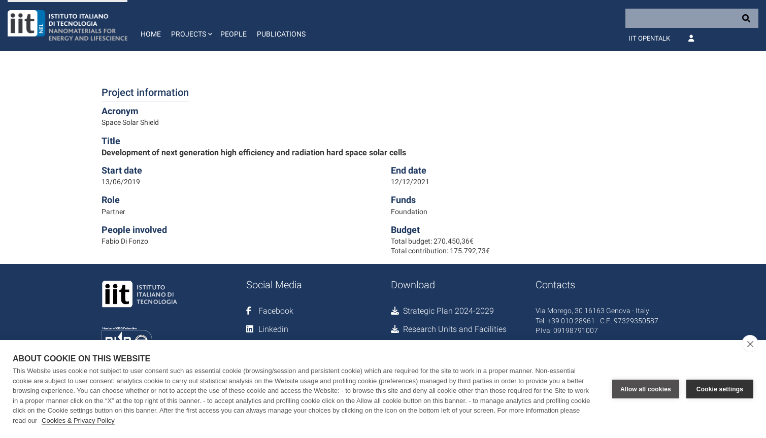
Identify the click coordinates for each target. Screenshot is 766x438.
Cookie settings (719, 389)
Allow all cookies (645, 389)
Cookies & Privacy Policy (78, 420)
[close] (750, 343)
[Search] (691, 18)
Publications (281, 34)
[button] (190, 25)
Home (151, 34)
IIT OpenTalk (649, 38)
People (233, 34)
